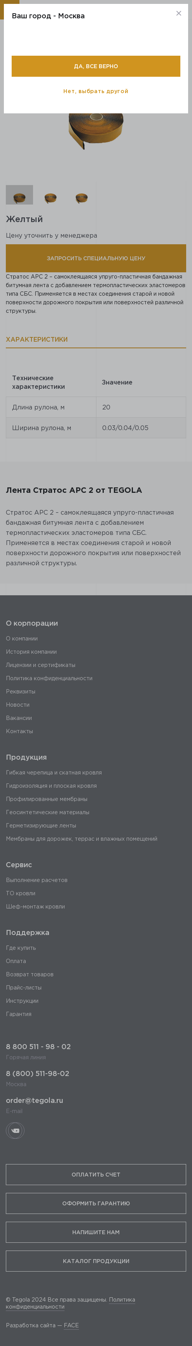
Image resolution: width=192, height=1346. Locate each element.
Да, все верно (96, 66)
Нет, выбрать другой (95, 91)
